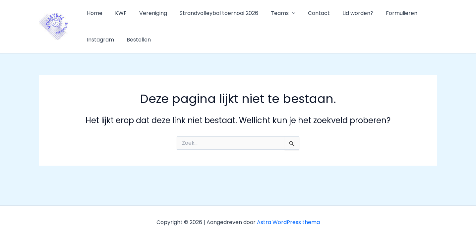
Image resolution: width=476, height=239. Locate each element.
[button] (283, 13)
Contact (308, 13)
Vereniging (148, 13)
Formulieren (386, 13)
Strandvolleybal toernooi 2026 (212, 13)
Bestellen (136, 39)
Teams (274, 13)
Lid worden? (344, 13)
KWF (118, 13)
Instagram (99, 39)
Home (93, 13)
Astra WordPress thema (288, 222)
